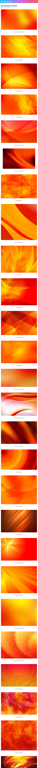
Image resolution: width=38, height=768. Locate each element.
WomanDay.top (7, 1)
